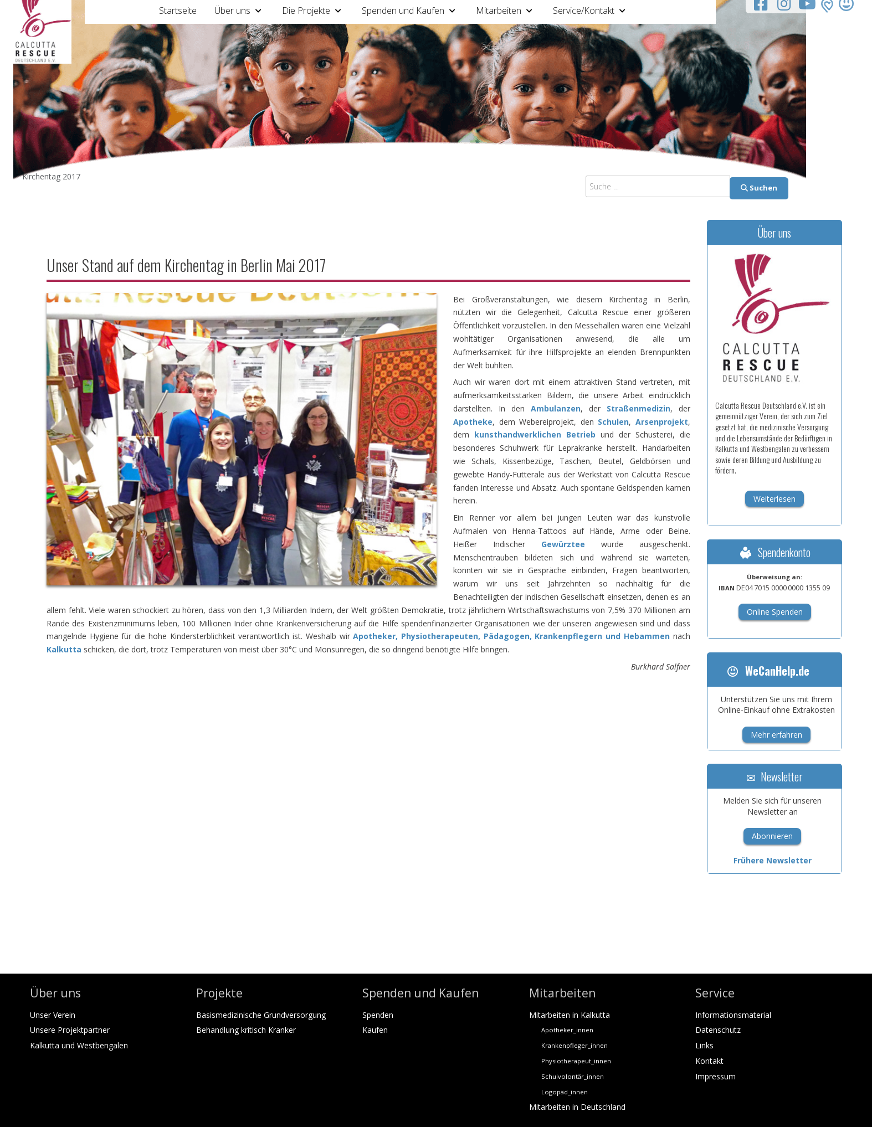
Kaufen (375, 1030)
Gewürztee (563, 544)
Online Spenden (775, 611)
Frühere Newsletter (772, 860)
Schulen (613, 421)
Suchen (759, 188)
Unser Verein (52, 1015)
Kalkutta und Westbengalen (79, 1045)
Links (704, 1045)
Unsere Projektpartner (70, 1030)
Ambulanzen (556, 408)
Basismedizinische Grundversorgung (261, 1015)
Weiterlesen (774, 498)
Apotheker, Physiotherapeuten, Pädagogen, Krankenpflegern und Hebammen (511, 636)
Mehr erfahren (776, 734)
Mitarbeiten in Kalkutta (569, 1015)
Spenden (377, 1015)
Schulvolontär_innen (572, 1076)
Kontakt (709, 1061)
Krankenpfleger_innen (574, 1045)
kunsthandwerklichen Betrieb (535, 434)
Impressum (715, 1076)
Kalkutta (64, 649)
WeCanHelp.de (767, 670)
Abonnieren (772, 836)
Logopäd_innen (564, 1092)
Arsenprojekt (661, 421)
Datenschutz (718, 1030)
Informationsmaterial (733, 1015)
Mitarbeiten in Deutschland (577, 1107)
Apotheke (473, 421)
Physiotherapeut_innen (576, 1061)
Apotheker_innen (567, 1030)
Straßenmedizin (638, 408)
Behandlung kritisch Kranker (246, 1030)
